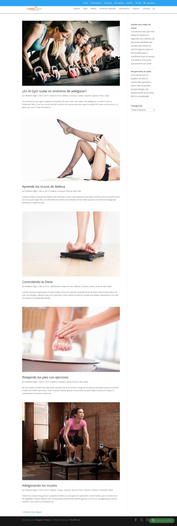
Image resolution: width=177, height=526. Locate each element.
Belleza (93, 9)
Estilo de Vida (71, 191)
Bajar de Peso (55, 95)
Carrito (129, 2)
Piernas (87, 490)
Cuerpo (80, 95)
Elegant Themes (43, 520)
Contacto (108, 2)
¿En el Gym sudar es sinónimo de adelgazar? (54, 91)
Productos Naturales (107, 9)
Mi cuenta (119, 2)
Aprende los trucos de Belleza (43, 186)
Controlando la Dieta (37, 282)
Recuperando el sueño (141, 71)
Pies (81, 382)
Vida (79, 191)
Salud (85, 9)
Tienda (138, 2)
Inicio (85, 2)
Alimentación (124, 9)
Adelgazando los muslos (39, 485)
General (77, 9)
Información (96, 2)
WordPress (75, 520)
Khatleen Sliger (31, 95)
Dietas (92, 286)
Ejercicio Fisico (98, 95)
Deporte (136, 9)
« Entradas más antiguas (32, 512)
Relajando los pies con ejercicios (45, 377)
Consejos (146, 9)
